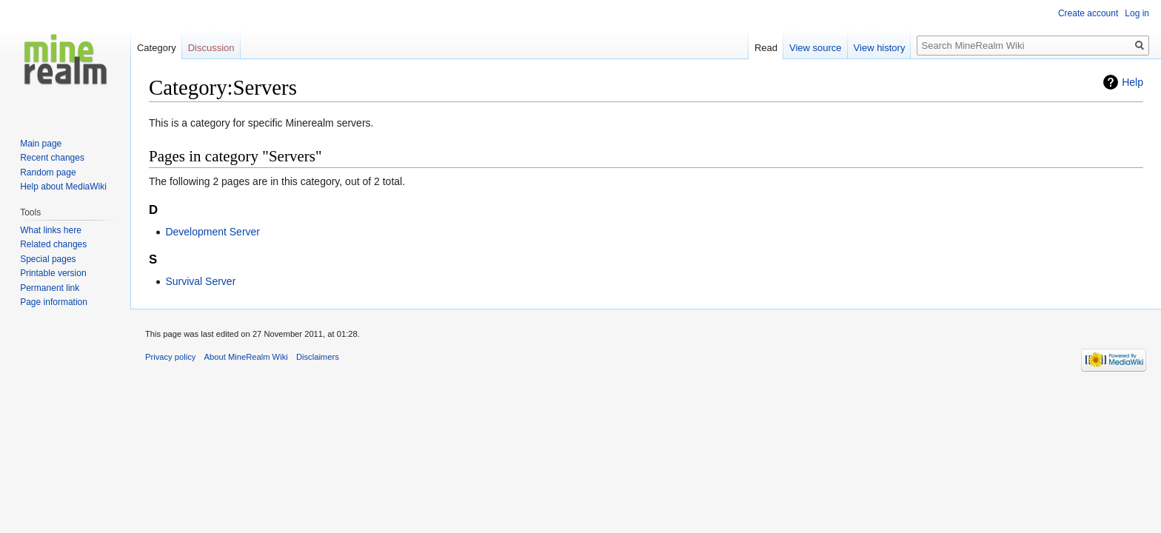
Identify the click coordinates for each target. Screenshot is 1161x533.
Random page (48, 172)
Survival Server (200, 281)
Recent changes (52, 157)
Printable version (53, 273)
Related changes (53, 244)
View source (815, 47)
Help (1132, 82)
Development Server (212, 232)
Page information (53, 302)
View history (880, 47)
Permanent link (49, 288)
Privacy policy (170, 356)
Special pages (48, 259)
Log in (1137, 13)
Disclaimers (317, 356)
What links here (50, 230)
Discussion (211, 47)
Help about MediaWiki (63, 186)
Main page (40, 143)
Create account (1088, 13)
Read (766, 47)
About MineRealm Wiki (246, 356)
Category (156, 47)
